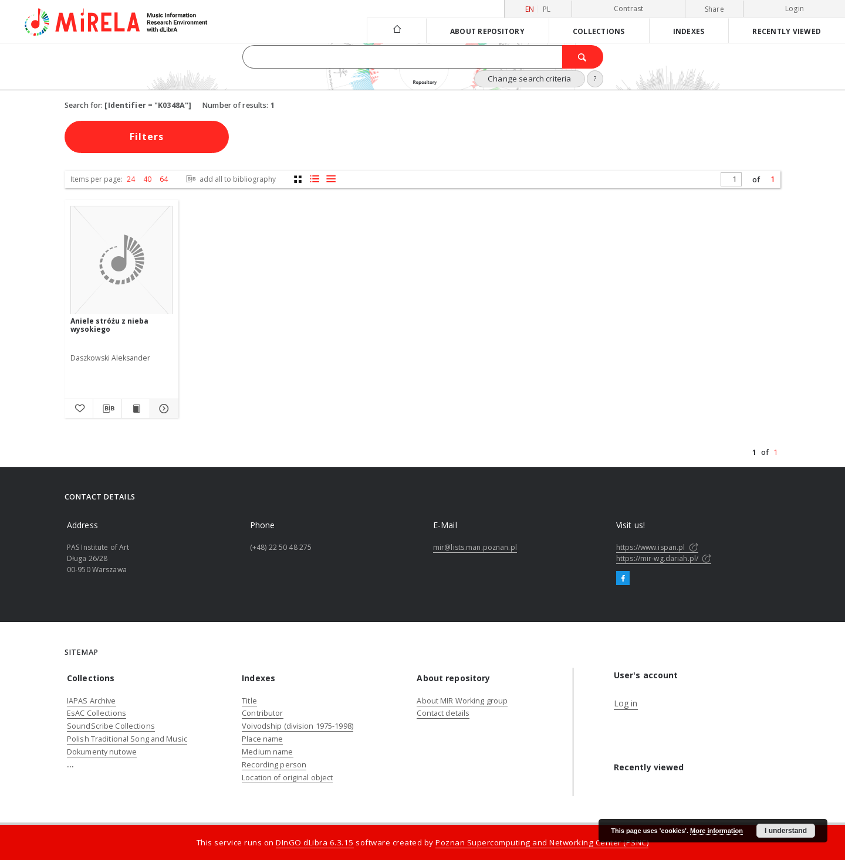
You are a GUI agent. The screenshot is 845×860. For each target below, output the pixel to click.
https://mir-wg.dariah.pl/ (663, 558)
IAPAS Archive (91, 701)
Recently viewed (786, 31)
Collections (599, 31)
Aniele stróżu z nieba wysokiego (109, 325)
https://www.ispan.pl (657, 547)
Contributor (262, 713)
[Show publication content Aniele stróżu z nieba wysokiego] (136, 408)
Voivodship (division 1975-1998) (297, 726)
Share (714, 9)
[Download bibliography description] (107, 408)
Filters (147, 136)
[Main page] (396, 30)
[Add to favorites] (79, 408)
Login (794, 8)
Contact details (443, 713)
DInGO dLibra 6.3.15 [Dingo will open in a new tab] (315, 842)
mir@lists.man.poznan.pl (475, 547)
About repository (487, 31)
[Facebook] (623, 578)
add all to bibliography (230, 179)
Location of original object (287, 778)
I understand (786, 831)
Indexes (689, 31)
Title (249, 701)
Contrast (629, 8)
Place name (262, 739)
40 (147, 179)
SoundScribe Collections (111, 726)
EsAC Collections (96, 713)
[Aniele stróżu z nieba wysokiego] (121, 260)
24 (131, 179)
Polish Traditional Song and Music (127, 739)
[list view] (330, 179)
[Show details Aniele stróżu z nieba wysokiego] (162, 408)
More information (716, 830)
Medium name (267, 752)
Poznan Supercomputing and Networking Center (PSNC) (541, 842)
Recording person (274, 765)
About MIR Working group (462, 701)
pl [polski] (547, 9)
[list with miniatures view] (314, 179)
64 (164, 179)
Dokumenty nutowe (102, 752)
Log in (626, 703)
